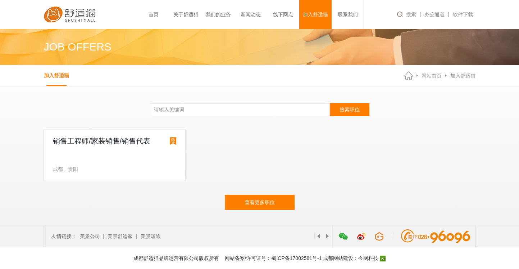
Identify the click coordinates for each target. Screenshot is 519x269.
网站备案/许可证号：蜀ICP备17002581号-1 (273, 258)
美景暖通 (151, 236)
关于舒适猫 (186, 14)
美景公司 (90, 236)
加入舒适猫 (315, 14)
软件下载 (463, 14)
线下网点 (283, 14)
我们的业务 (218, 14)
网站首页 (432, 76)
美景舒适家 (120, 236)
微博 (361, 236)
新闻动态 (251, 14)
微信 (343, 236)
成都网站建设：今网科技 (354, 258)
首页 (154, 14)
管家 (379, 236)
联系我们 (348, 14)
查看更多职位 (260, 202)
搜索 (411, 14)
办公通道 (434, 14)
